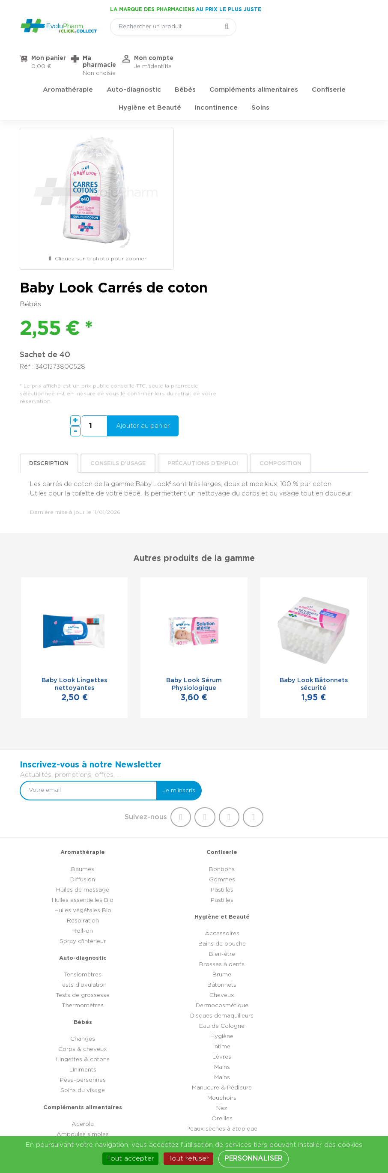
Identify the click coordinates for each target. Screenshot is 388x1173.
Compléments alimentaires (253, 61)
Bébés (185, 61)
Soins (260, 79)
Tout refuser (188, 1158)
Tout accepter (130, 1158)
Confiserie (329, 61)
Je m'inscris (345, 587)
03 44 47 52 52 (201, 1078)
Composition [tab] (282, 302)
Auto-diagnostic (134, 61)
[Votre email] (261, 587)
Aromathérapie (68, 61)
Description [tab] (50, 302)
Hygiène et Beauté (150, 79)
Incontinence (216, 79)
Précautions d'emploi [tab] (203, 302)
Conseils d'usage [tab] (118, 302)
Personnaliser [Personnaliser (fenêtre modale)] (253, 1158)
